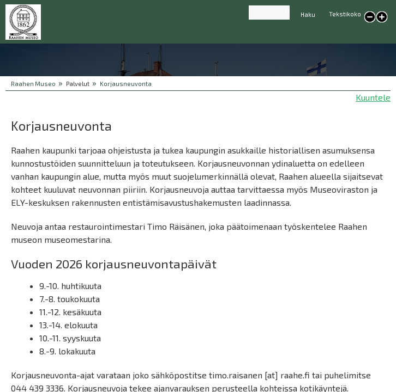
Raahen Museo (33, 83)
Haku (308, 14)
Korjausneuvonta (126, 83)
